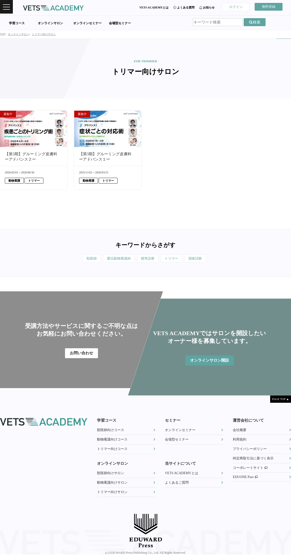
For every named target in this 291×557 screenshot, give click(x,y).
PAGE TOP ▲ (280, 399)
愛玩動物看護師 (119, 258)
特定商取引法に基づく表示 (253, 458)
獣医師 (92, 258)
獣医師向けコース (110, 430)
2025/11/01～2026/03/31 (93, 172)
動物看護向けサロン (112, 482)
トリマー (34, 180)
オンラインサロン (50, 23)
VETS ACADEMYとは (154, 7)
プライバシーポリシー (250, 449)
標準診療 (147, 258)
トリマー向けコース (112, 449)
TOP (2, 33)
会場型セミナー (120, 23)
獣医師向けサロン (110, 473)
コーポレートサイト (250, 468)
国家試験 (195, 258)
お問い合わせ (81, 353)
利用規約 (239, 439)
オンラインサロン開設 (209, 360)
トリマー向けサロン (44, 34)
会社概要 (239, 430)
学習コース (17, 23)
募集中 (8, 114)
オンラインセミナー (87, 23)
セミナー (172, 420)
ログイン (236, 7)
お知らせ (209, 7)
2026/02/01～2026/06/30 (19, 172)
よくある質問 (185, 7)
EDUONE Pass (245, 477)
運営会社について (248, 420)
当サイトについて (180, 463)
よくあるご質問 (177, 482)
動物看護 (14, 180)
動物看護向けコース (112, 439)
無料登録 (268, 6)
